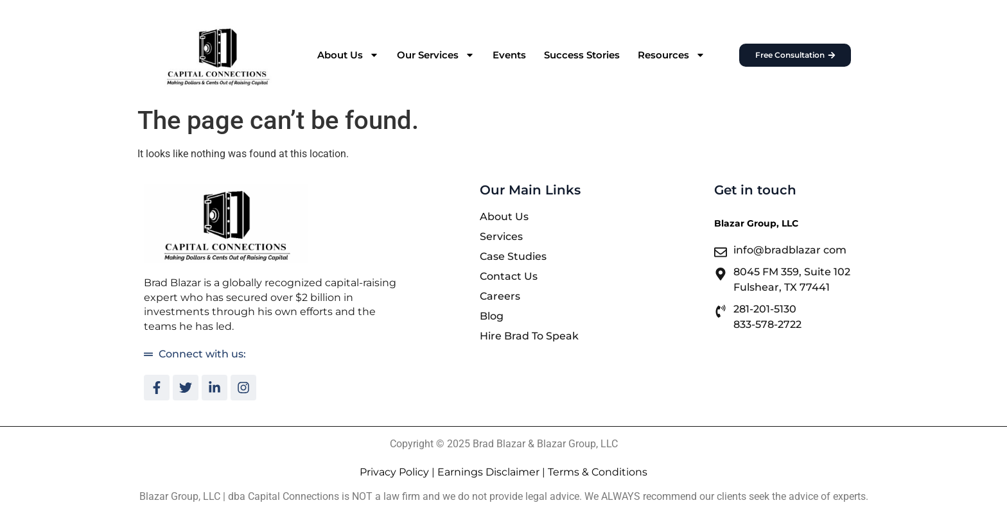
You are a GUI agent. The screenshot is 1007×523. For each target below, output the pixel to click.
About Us (348, 55)
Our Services (436, 55)
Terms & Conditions (597, 472)
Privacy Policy (394, 472)
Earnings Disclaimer (488, 472)
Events (509, 55)
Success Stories (582, 55)
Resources (671, 55)
